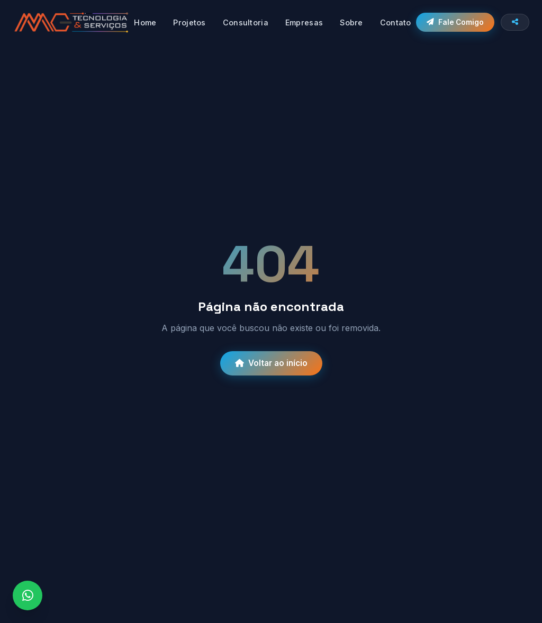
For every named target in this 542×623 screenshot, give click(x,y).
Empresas (304, 22)
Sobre (351, 22)
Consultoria (245, 22)
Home (145, 22)
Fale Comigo (455, 22)
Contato (395, 22)
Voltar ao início (271, 363)
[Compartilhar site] (515, 22)
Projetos (189, 22)
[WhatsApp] (27, 595)
